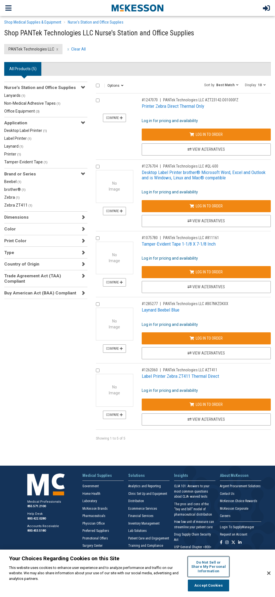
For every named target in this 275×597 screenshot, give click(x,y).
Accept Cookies (208, 585)
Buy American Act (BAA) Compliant (40, 293)
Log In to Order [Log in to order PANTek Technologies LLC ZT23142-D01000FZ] (206, 134)
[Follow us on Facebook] (221, 542)
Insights (181, 475)
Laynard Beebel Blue (160, 310)
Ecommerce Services (142, 509)
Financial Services (141, 516)
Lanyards (14, 95)
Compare (114, 118)
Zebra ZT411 (18, 205)
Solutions (136, 475)
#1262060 (150, 370)
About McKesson (234, 475)
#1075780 (150, 237)
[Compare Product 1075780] (98, 238)
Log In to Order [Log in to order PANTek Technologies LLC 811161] (206, 272)
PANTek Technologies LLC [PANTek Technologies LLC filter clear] (31, 49)
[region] (137, 573)
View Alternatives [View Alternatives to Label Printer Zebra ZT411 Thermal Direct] (206, 419)
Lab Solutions (137, 531)
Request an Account (233, 534)
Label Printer (17, 138)
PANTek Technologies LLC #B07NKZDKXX (195, 303)
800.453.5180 (36, 530)
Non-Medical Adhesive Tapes (32, 103)
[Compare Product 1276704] (98, 166)
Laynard (13, 146)
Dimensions (16, 217)
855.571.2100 (36, 506)
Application (15, 122)
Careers (225, 516)
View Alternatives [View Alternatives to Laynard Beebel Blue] (206, 353)
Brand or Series (20, 174)
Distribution (136, 501)
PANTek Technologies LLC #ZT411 (190, 370)
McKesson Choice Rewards (238, 501)
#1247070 (150, 100)
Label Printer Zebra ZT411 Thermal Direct (180, 376)
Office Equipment (22, 111)
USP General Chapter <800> (192, 547)
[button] (221, 85)
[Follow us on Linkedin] (240, 542)
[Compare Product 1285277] (98, 304)
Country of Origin (21, 264)
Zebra (12, 197)
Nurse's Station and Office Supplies (95, 22)
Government (90, 486)
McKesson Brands (95, 509)
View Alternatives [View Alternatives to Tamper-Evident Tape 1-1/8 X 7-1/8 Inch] (206, 287)
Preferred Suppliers (95, 531)
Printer (12, 154)
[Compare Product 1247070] (98, 100)
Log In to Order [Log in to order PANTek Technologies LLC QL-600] (206, 206)
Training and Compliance (145, 546)
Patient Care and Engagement (148, 538)
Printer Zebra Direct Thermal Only (173, 106)
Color (10, 229)
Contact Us (227, 494)
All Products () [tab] (23, 69)
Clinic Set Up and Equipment (147, 494)
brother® (15, 189)
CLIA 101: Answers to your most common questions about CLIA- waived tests (191, 491)
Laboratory (89, 501)
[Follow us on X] (233, 542)
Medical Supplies (97, 475)
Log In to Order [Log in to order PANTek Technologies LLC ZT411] (206, 404)
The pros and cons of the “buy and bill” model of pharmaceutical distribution (193, 509)
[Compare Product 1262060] (98, 370)
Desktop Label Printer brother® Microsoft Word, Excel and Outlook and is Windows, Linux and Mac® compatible (203, 175)
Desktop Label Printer (25, 130)
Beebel (12, 181)
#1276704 (150, 166)
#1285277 (150, 303)
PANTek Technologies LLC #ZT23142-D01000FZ (200, 100)
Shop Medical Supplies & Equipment (32, 22)
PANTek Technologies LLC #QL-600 (190, 166)
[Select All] (98, 85)
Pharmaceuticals (93, 516)
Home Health (91, 494)
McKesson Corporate (234, 509)
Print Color (15, 240)
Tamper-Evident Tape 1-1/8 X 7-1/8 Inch (179, 244)
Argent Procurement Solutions (240, 486)
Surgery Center (92, 546)
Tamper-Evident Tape (26, 162)
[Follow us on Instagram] (227, 542)
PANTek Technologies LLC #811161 (191, 237)
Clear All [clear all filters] (78, 49)
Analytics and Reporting (144, 486)
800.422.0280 (36, 518)
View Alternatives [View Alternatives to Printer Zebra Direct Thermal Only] (206, 149)
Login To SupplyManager (237, 527)
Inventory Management (143, 523)
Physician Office (93, 523)
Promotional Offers (95, 538)
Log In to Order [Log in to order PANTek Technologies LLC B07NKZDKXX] (206, 338)
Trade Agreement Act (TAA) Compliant (32, 278)
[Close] (269, 573)
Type (9, 252)
